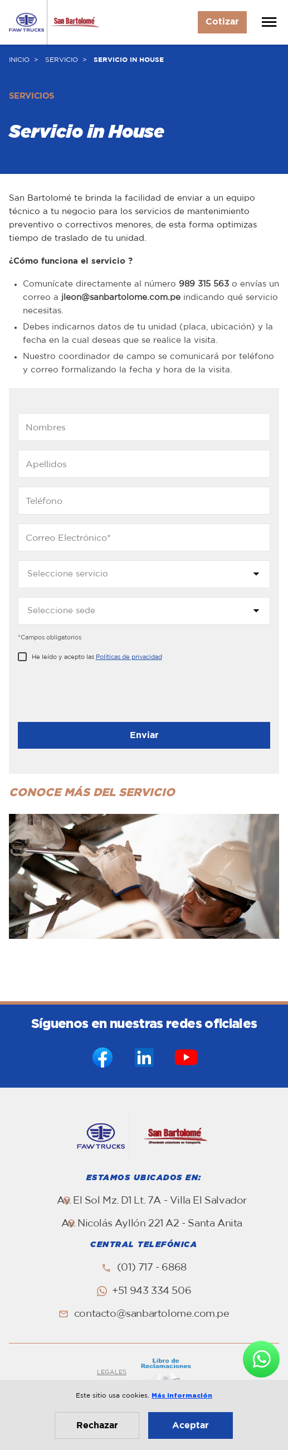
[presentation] (102, 694)
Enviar (144, 735)
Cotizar (222, 21)
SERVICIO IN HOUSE (129, 59)
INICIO (19, 59)
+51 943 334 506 (151, 1291)
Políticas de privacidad (129, 657)
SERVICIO (61, 59)
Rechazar (97, 1425)
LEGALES (111, 1372)
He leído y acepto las (97, 657)
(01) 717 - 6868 (152, 1268)
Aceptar (190, 1425)
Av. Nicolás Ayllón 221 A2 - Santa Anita (151, 1224)
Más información (182, 1396)
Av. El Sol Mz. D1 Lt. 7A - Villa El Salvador (152, 1201)
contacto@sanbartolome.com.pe (152, 1314)
